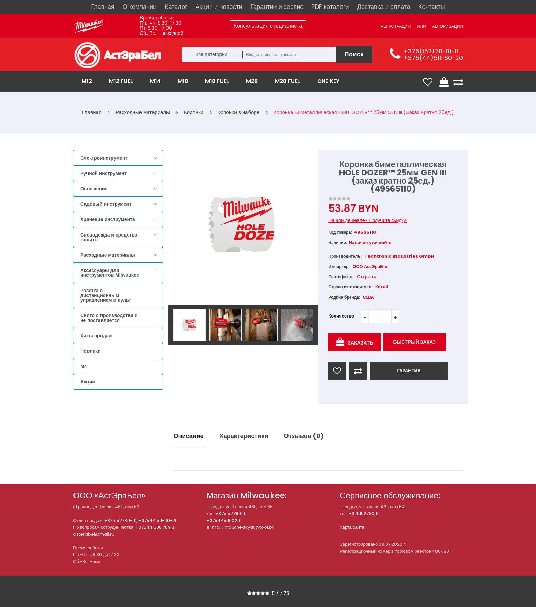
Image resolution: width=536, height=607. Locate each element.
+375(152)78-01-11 (430, 51)
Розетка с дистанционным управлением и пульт (105, 295)
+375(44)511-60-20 (433, 58)
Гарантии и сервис (277, 6)
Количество (341, 316)
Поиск (354, 54)
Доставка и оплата (383, 6)
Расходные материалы (107, 255)
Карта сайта (352, 527)
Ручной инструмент (103, 173)
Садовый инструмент (106, 204)
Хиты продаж (96, 335)
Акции (87, 382)
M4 (83, 366)
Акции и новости (219, 6)
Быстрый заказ (414, 342)
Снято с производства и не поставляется (109, 318)
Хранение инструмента (107, 219)
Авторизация (447, 26)
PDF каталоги (330, 6)
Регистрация (395, 26)
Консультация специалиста (268, 26)
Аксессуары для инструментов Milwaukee (109, 273)
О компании (140, 6)
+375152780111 (230, 513)
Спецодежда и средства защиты (108, 237)
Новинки (90, 351)
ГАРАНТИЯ (408, 370)
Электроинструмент (104, 158)
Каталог (176, 6)
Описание (189, 436)
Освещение (93, 188)
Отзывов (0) (304, 436)
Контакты (431, 6)
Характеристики (243, 436)
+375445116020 (223, 520)
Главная (103, 6)
